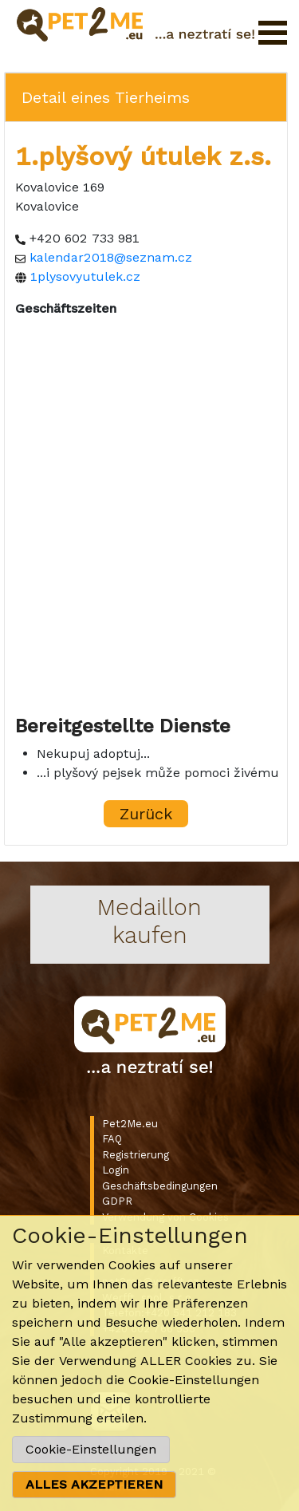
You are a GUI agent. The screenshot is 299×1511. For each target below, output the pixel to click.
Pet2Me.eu (130, 1124)
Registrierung (135, 1155)
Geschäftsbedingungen (160, 1186)
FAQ (112, 1139)
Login (115, 1170)
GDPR (117, 1201)
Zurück (146, 813)
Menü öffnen (272, 33)
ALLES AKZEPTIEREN (94, 1484)
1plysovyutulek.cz (85, 276)
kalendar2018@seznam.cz (111, 257)
